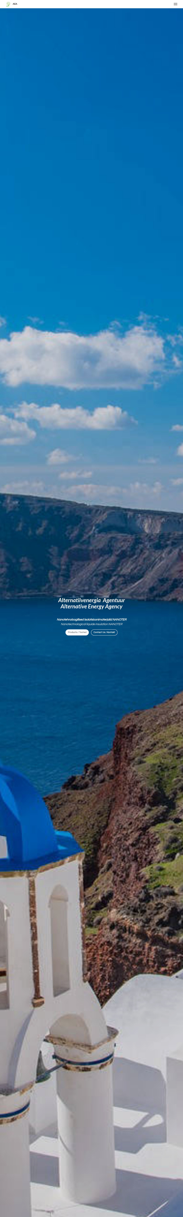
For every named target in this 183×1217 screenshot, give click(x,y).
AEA (15, 4)
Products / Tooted (77, 632)
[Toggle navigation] (175, 4)
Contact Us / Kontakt (104, 632)
